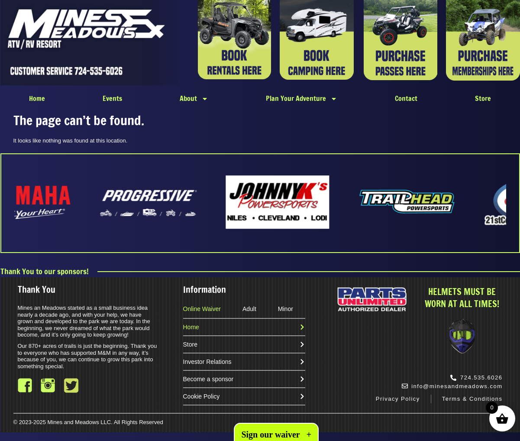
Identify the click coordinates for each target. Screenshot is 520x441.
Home (37, 98)
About (194, 99)
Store (483, 98)
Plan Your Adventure (301, 99)
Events (112, 98)
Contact (406, 98)
